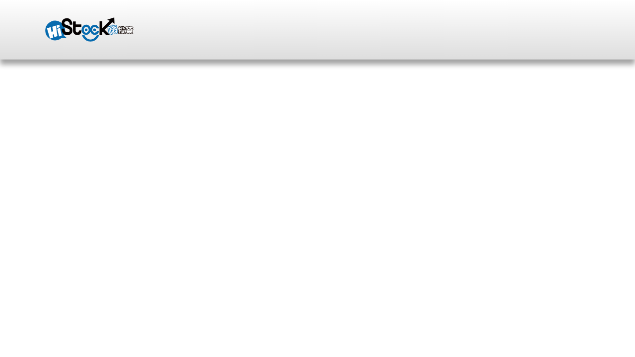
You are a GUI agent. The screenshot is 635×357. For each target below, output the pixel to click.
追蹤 (142, 290)
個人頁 (550, 251)
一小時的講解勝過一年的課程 (383, 122)
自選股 (434, 22)
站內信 (477, 22)
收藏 (118, 290)
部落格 (134, 148)
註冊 (395, 22)
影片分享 (177, 148)
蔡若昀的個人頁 (80, 148)
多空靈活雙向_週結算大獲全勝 (533, 122)
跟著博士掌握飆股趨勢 (84, 122)
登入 (355, 22)
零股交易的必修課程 (247, 122)
